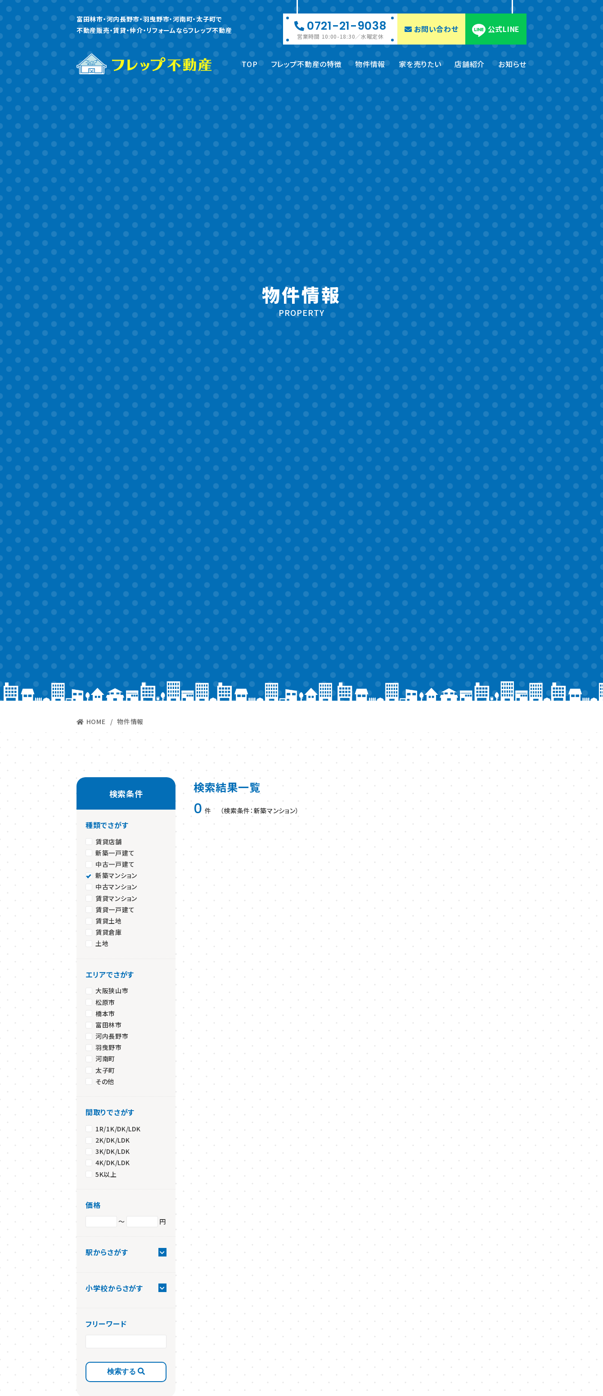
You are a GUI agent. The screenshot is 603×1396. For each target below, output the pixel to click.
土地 (101, 942)
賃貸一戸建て (115, 908)
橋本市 (105, 1012)
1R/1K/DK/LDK (117, 1127)
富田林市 (108, 1023)
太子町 (105, 1068)
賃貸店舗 (108, 840)
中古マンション (116, 885)
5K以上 (106, 1172)
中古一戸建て (115, 863)
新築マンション (116, 874)
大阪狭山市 (112, 989)
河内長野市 (112, 1035)
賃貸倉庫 (108, 931)
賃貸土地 (108, 919)
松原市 (105, 1000)
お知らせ (512, 62)
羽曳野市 (108, 1046)
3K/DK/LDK (112, 1150)
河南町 (105, 1057)
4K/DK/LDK (112, 1161)
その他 (104, 1080)
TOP (249, 62)
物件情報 (370, 62)
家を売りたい (420, 62)
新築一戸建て (115, 851)
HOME (91, 720)
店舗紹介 (469, 62)
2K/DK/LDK (112, 1139)
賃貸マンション (116, 896)
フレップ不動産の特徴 (306, 62)
